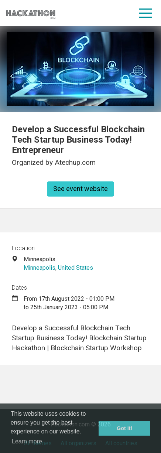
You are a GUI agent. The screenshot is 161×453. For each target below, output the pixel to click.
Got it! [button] (124, 428)
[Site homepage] (30, 13)
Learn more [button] (27, 441)
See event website (80, 189)
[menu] (145, 13)
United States (75, 267)
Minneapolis (39, 267)
